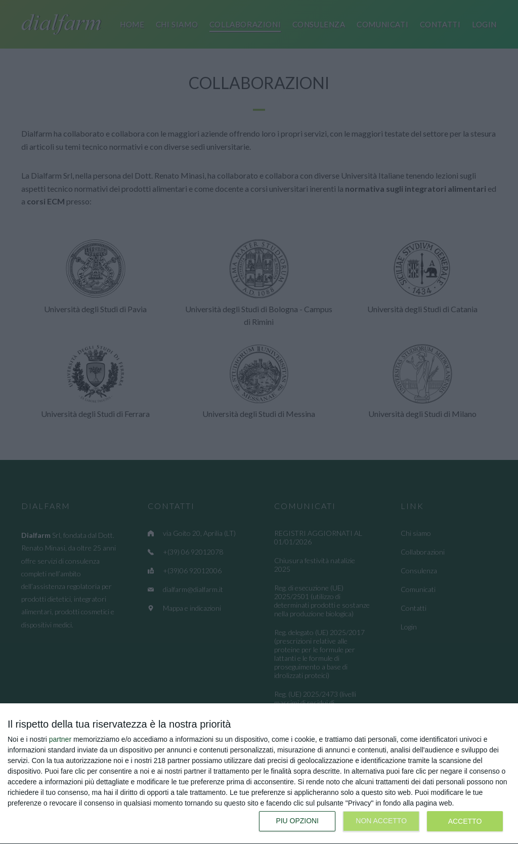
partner (60, 739)
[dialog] (259, 774)
